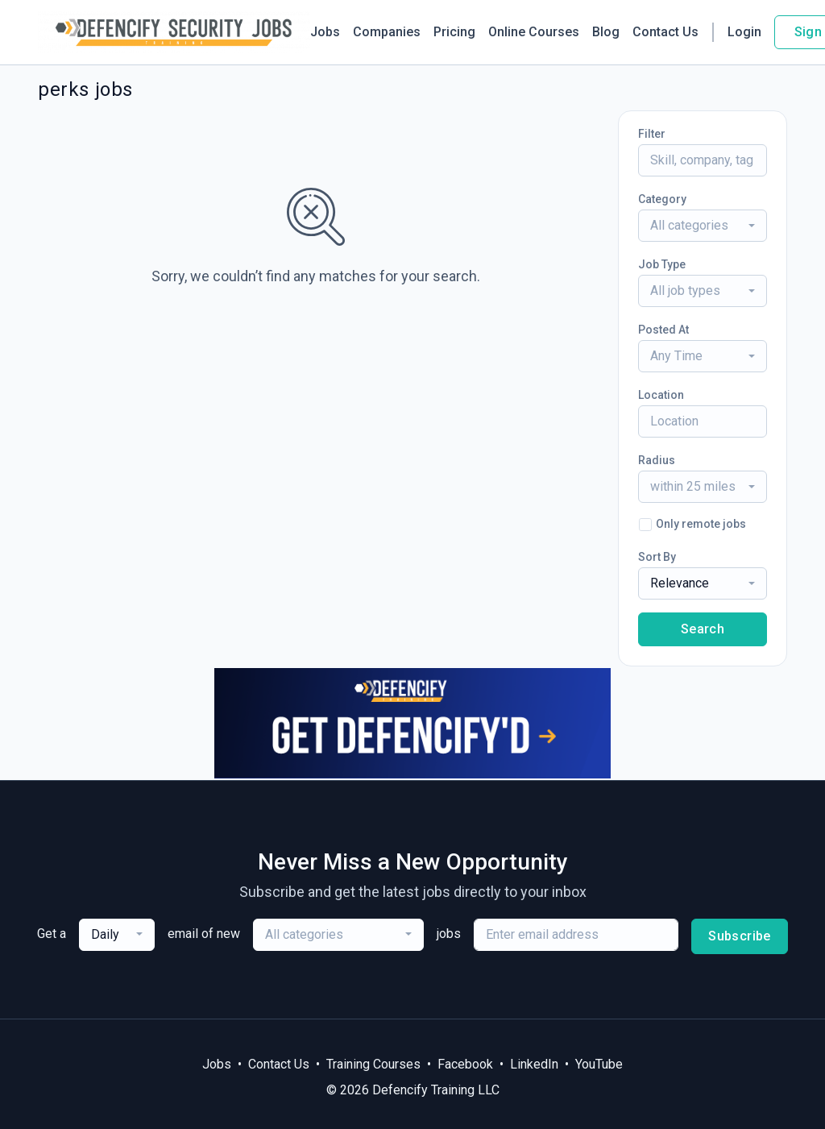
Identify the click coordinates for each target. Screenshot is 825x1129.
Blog (606, 31)
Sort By (657, 556)
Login (744, 31)
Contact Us (665, 31)
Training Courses (373, 1064)
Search (702, 629)
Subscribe (739, 936)
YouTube (599, 1064)
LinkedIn (534, 1064)
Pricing (454, 31)
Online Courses (533, 31)
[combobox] (702, 226)
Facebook (465, 1064)
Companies (387, 31)
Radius (656, 460)
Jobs (325, 31)
